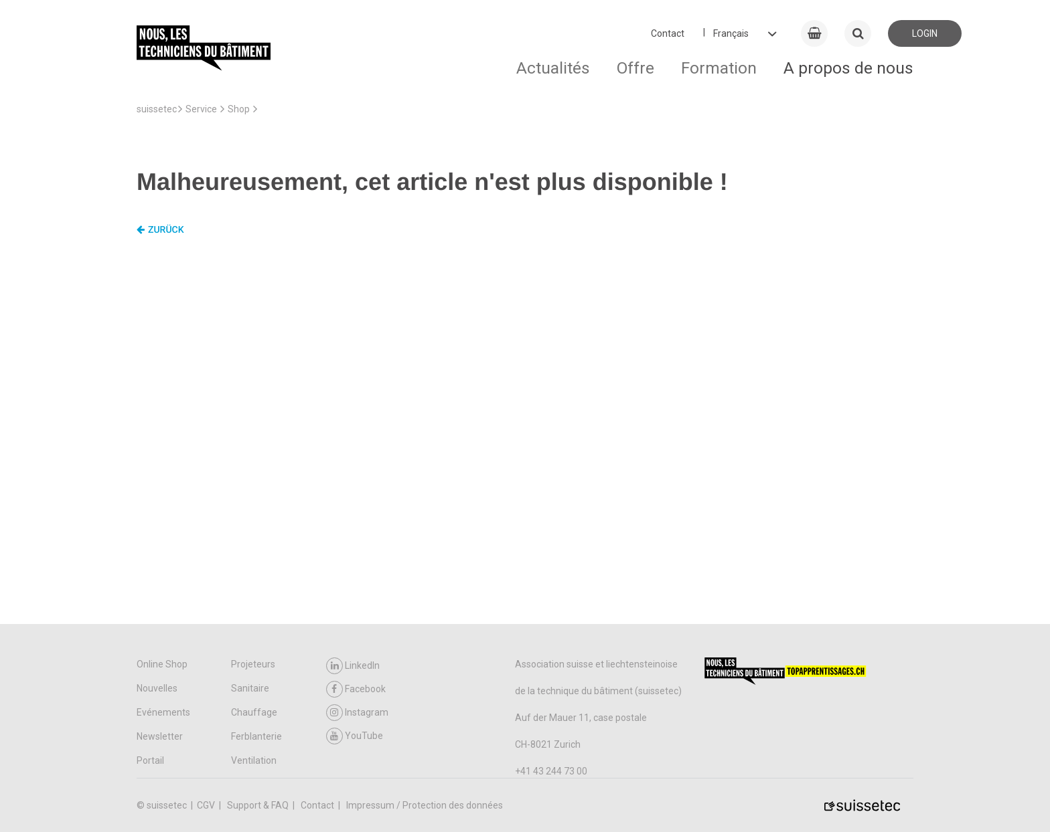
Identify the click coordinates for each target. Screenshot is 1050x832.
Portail (150, 760)
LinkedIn (353, 665)
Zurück (160, 230)
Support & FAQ (259, 805)
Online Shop (162, 664)
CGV (207, 805)
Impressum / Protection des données (424, 805)
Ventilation (254, 760)
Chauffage (254, 712)
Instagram (357, 712)
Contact (667, 33)
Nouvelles (157, 688)
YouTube (354, 736)
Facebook (356, 689)
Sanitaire (250, 688)
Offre (635, 68)
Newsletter (160, 736)
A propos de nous (848, 68)
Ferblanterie (256, 736)
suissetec (157, 109)
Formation (719, 68)
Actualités (553, 68)
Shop (239, 109)
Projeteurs (253, 664)
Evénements (163, 712)
